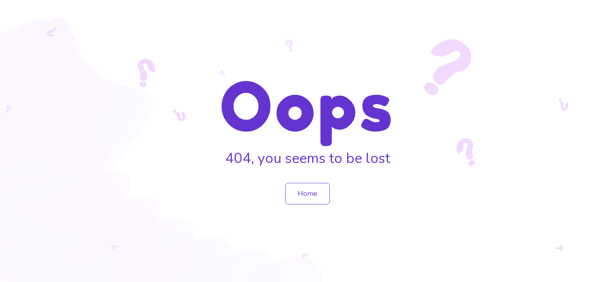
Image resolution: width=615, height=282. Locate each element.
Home (307, 193)
